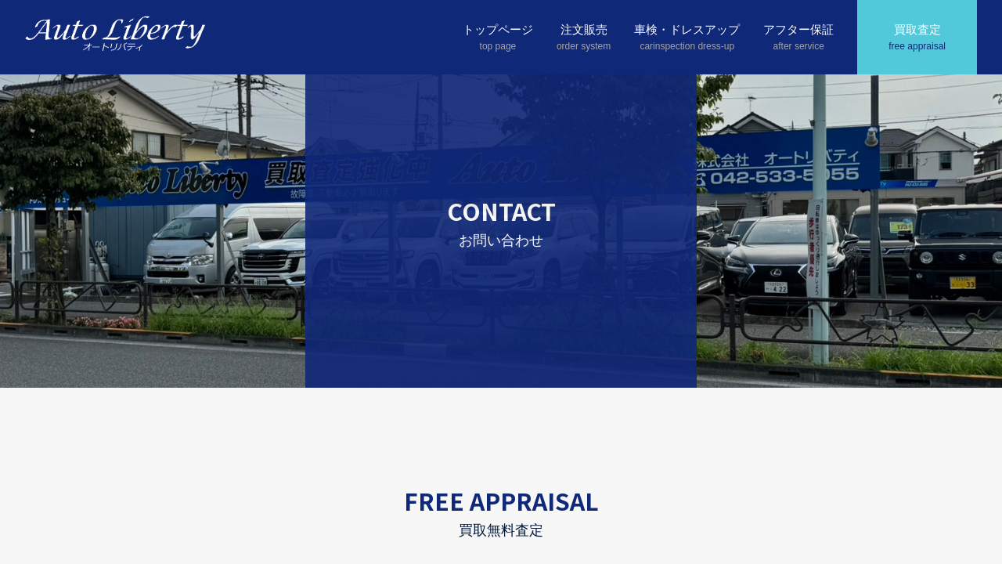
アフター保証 (798, 38)
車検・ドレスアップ (687, 38)
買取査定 (917, 38)
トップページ (498, 38)
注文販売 (584, 38)
